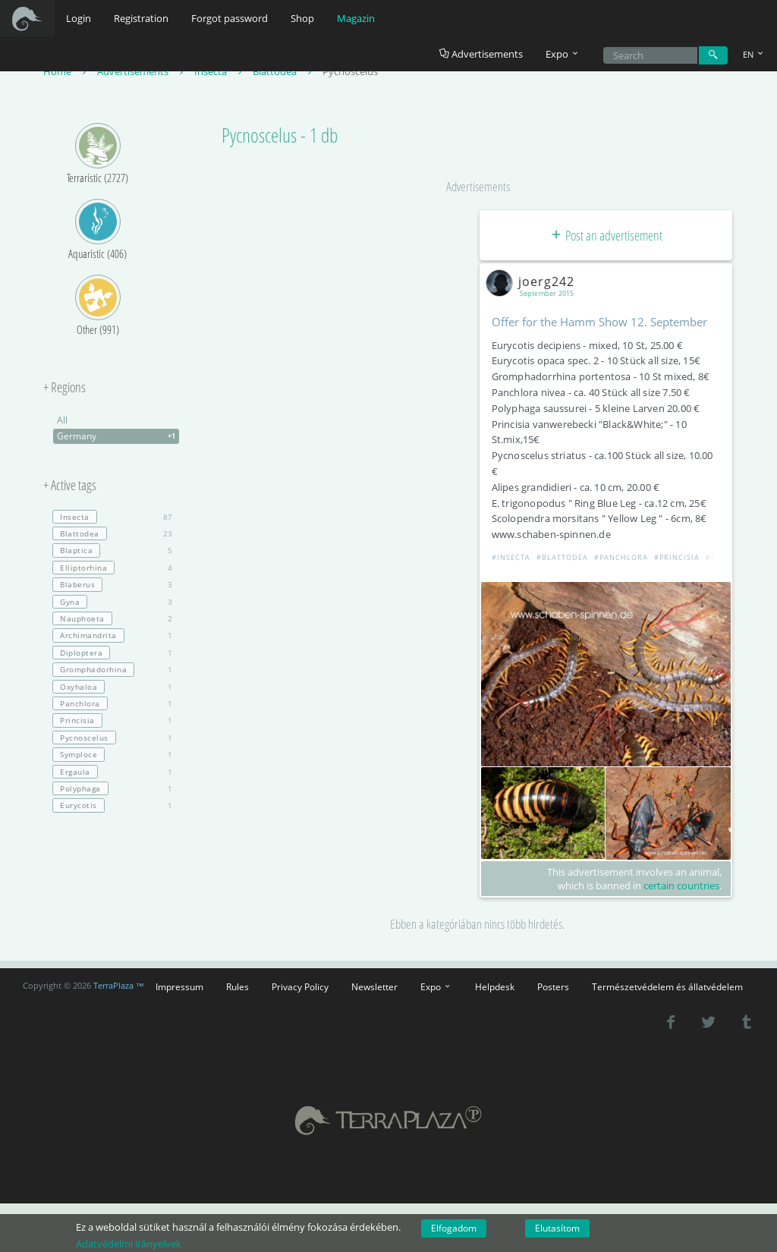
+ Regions (64, 387)
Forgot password (229, 18)
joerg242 (533, 281)
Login (78, 18)
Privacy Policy (300, 986)
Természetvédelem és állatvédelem (667, 986)
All (62, 420)
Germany (118, 436)
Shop (302, 18)
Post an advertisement (605, 235)
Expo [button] (563, 54)
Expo (436, 986)
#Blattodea (562, 557)
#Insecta (511, 557)
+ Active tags (69, 485)
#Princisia (677, 557)
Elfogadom (454, 1228)
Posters (553, 986)
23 (112, 533)
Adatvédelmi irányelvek (128, 1243)
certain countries (681, 885)
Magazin (356, 18)
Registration (141, 18)
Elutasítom (557, 1228)
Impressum (179, 986)
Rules (237, 986)
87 (112, 517)
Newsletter (374, 986)
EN (754, 54)
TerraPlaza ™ (118, 985)
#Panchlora (621, 557)
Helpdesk (494, 986)
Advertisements (481, 54)
